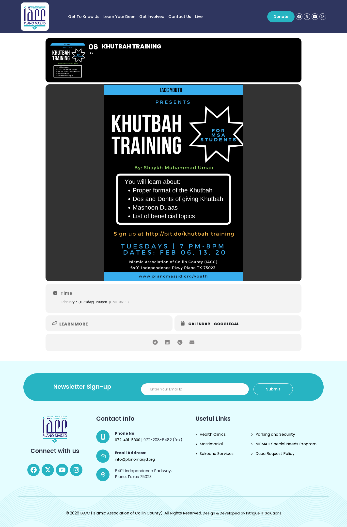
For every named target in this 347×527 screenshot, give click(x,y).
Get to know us (83, 16)
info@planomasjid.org (135, 459)
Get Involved (151, 16)
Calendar (199, 324)
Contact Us (179, 16)
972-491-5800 (128, 439)
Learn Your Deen (119, 16)
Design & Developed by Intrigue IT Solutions (242, 513)
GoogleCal (226, 324)
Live (199, 16)
